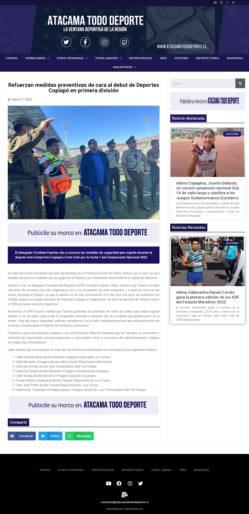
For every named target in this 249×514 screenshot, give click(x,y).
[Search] (240, 83)
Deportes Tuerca (207, 58)
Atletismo (181, 58)
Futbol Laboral (161, 470)
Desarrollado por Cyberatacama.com (124, 509)
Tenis (163, 58)
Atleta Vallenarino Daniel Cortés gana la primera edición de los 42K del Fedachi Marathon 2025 (207, 297)
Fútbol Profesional (72, 58)
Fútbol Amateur (108, 58)
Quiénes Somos (37, 58)
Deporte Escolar (140, 58)
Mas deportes (124, 67)
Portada (12, 58)
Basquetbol (235, 58)
